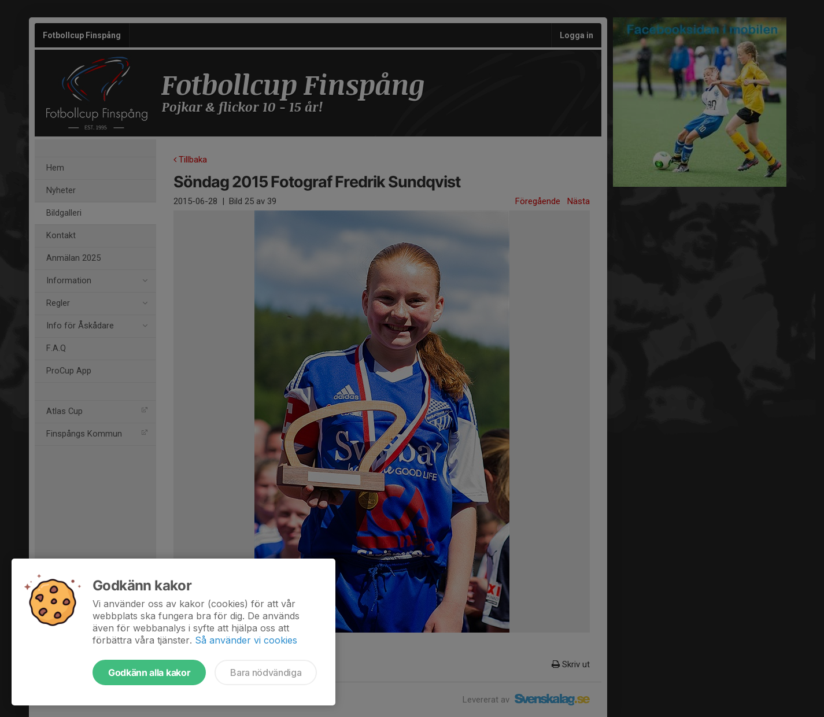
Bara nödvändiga (265, 672)
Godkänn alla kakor (149, 672)
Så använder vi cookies (246, 640)
